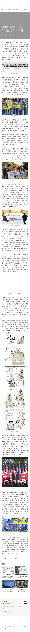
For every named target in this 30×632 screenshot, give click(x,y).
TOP (27, 627)
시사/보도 (17, 9)
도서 (3, 9)
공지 (9, 9)
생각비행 (4, 601)
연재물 (25, 9)
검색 (23, 3)
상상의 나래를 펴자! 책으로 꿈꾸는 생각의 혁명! (11, 607)
